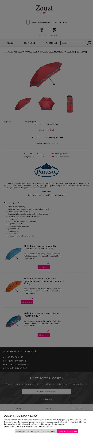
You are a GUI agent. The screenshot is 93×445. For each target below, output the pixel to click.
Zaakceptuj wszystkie (68, 431)
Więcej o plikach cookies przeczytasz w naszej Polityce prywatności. (28, 426)
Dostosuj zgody (49, 431)
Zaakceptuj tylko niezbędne (27, 431)
